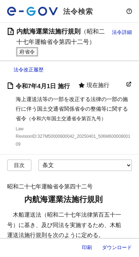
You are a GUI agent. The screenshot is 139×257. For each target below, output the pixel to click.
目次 (19, 165)
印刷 (87, 247)
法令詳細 (122, 32)
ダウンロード (117, 247)
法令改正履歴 (28, 69)
